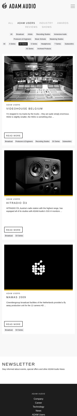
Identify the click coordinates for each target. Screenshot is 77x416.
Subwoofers (69, 44)
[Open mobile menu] (73, 6)
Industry (46, 23)
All (10, 23)
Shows (47, 27)
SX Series (23, 44)
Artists (30, 34)
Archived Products (44, 49)
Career (38, 403)
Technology (38, 407)
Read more (13, 136)
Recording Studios (43, 34)
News (38, 411)
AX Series (29, 49)
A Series (12, 44)
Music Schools (40, 39)
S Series (34, 44)
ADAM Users (26, 23)
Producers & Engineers (22, 39)
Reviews (31, 27)
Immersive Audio (60, 34)
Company (38, 399)
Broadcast (20, 34)
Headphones (46, 44)
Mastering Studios (56, 39)
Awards (63, 23)
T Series (58, 44)
